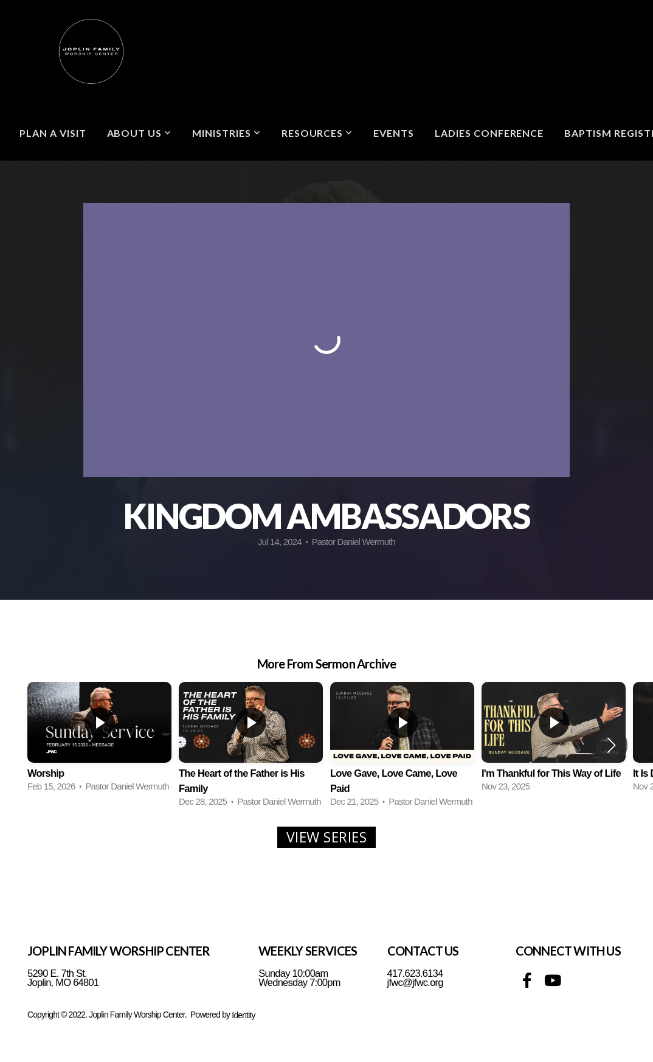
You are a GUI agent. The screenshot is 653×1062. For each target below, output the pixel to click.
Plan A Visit (52, 133)
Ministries (226, 133)
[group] (99, 737)
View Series (326, 837)
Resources (317, 133)
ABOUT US (139, 133)
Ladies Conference (489, 133)
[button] (611, 745)
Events (393, 133)
